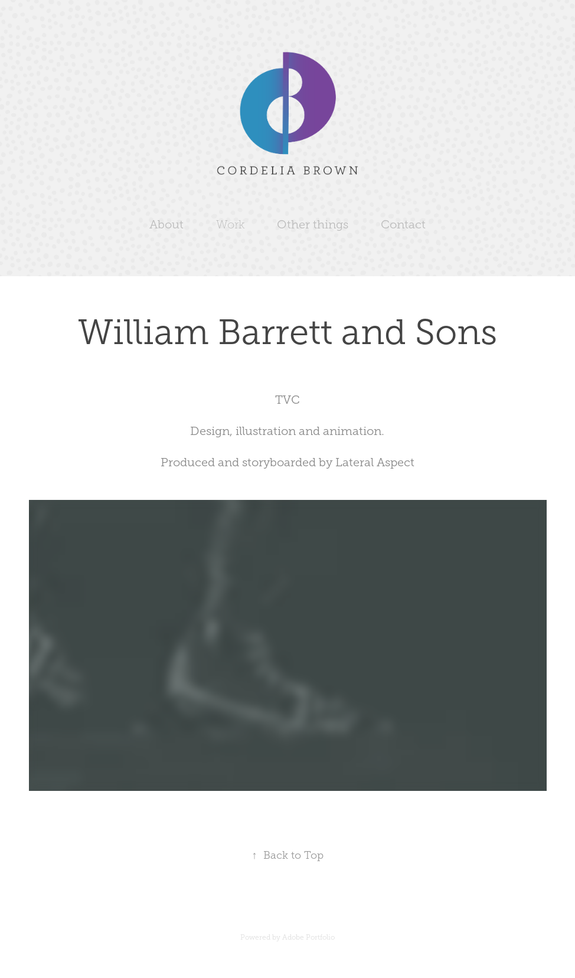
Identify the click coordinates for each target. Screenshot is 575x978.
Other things (312, 224)
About (166, 224)
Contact (403, 224)
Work (230, 224)
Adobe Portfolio (308, 937)
